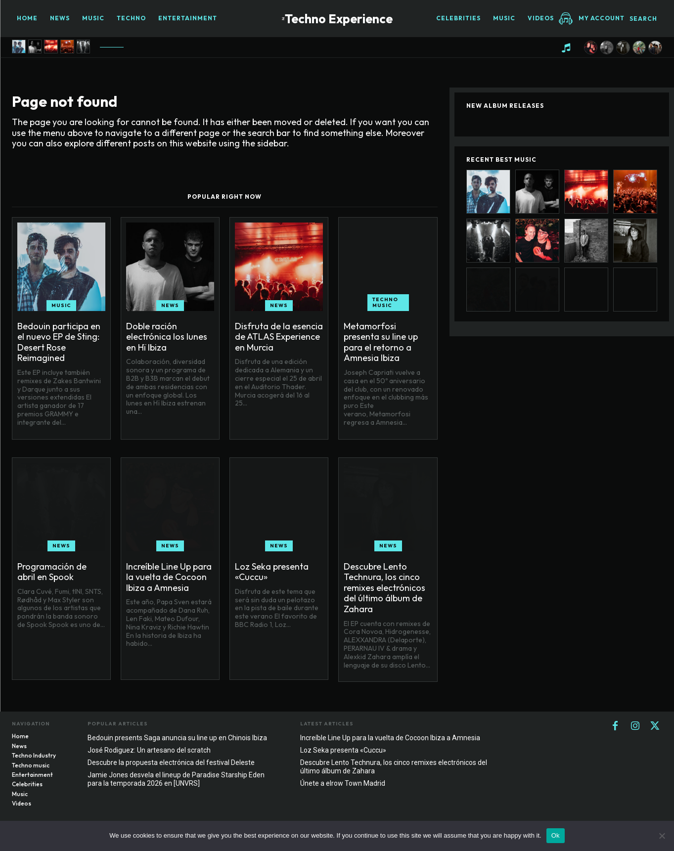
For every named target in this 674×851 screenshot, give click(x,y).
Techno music (385, 302)
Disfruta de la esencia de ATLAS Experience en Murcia (279, 336)
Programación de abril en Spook (52, 572)
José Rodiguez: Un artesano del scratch (149, 750)
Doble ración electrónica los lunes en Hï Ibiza (166, 336)
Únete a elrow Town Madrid (342, 783)
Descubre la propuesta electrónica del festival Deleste (171, 762)
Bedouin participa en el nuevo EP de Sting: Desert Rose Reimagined (58, 342)
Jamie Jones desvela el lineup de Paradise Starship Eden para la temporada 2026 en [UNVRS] (176, 779)
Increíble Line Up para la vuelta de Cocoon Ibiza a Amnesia (169, 577)
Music (61, 305)
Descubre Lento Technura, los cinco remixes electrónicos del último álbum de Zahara (384, 588)
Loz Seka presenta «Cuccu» (272, 572)
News (170, 305)
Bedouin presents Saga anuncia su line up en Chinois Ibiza (177, 738)
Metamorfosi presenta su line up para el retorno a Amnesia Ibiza (381, 342)
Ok (555, 835)
